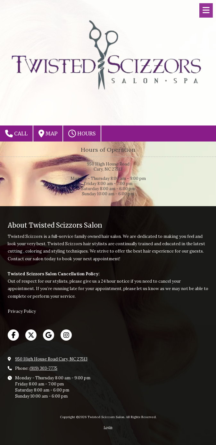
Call (16, 133)
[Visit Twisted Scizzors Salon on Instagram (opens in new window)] (66, 335)
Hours (82, 133)
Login (108, 427)
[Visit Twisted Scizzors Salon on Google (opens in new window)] (48, 335)
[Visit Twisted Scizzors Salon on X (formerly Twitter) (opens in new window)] (31, 335)
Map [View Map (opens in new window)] (47, 133)
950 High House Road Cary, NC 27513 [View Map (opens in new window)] (51, 359)
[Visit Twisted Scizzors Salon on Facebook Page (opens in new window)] (13, 335)
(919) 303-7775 (43, 368)
